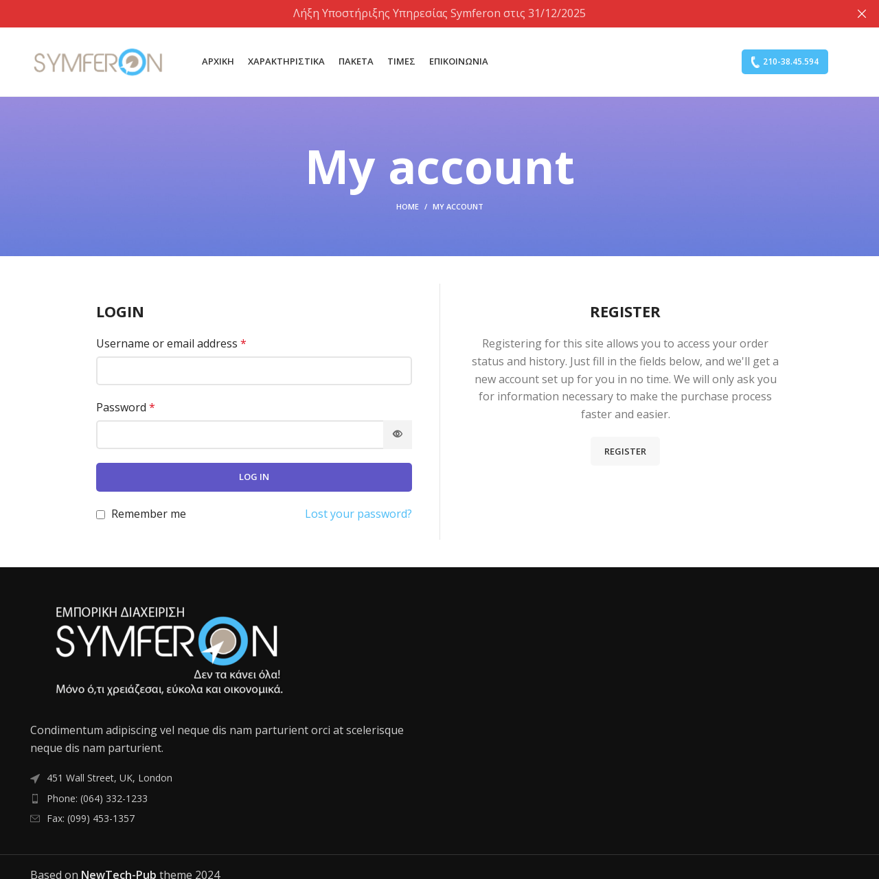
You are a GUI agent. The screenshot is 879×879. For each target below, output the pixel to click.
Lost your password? (358, 513)
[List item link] (229, 798)
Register (625, 450)
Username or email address (171, 343)
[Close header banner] (862, 13)
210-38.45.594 (785, 61)
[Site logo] (99, 60)
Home (407, 206)
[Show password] (397, 434)
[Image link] (167, 649)
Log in (254, 476)
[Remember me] (100, 514)
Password (125, 406)
